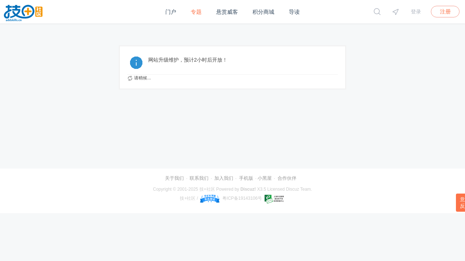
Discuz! (248, 189)
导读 (294, 12)
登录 (416, 11)
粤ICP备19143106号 (242, 198)
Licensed (276, 189)
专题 (196, 12)
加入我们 (223, 178)
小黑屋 (265, 178)
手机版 (246, 178)
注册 (445, 11)
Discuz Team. (299, 189)
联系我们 (199, 178)
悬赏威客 (227, 12)
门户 (170, 12)
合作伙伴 (287, 178)
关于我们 (174, 178)
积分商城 (263, 12)
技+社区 (207, 189)
